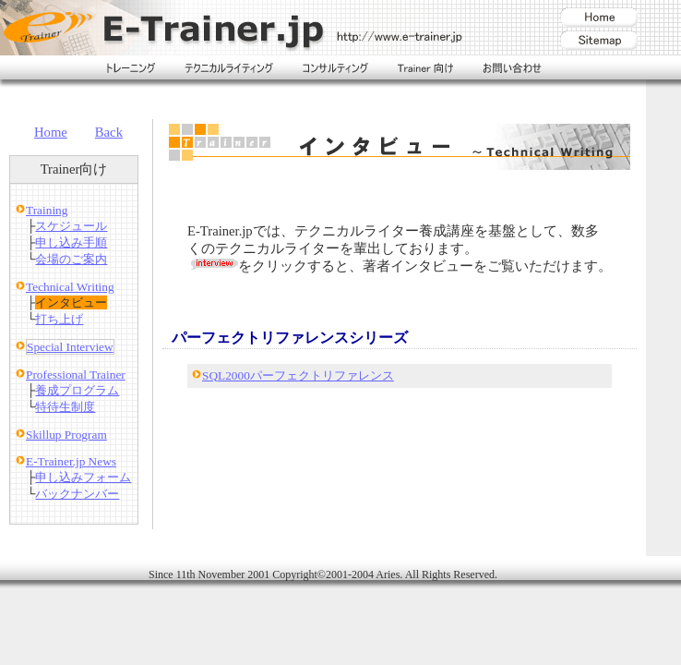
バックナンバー (77, 494)
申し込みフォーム (83, 477)
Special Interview (70, 347)
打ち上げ (59, 319)
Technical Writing (70, 287)
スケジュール (71, 226)
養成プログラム (77, 390)
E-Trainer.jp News (71, 461)
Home (50, 132)
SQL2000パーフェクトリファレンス (298, 375)
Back (109, 132)
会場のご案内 (71, 259)
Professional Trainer (75, 374)
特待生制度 (65, 407)
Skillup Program (66, 434)
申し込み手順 (71, 242)
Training (46, 210)
